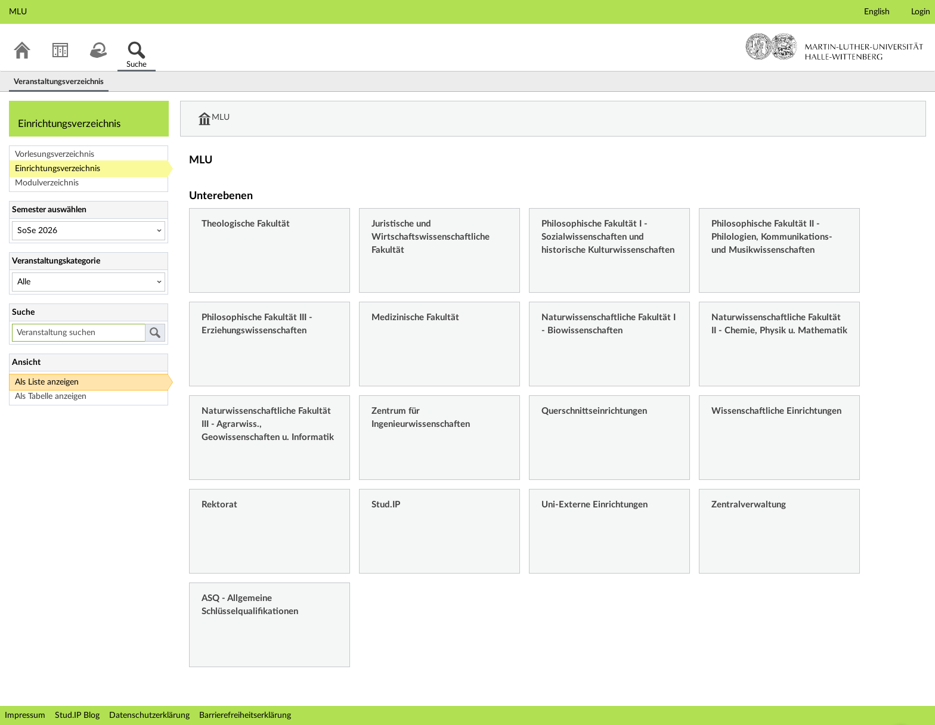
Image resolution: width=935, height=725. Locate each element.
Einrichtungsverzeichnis (57, 169)
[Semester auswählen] (88, 230)
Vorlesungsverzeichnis (54, 154)
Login (920, 12)
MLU (221, 118)
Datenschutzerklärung (149, 715)
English (877, 12)
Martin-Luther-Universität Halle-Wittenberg (834, 46)
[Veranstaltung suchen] (78, 333)
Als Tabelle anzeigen (50, 396)
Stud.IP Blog (77, 715)
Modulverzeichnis (47, 183)
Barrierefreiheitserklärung (245, 715)
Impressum (25, 715)
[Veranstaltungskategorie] (88, 282)
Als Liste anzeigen (47, 382)
